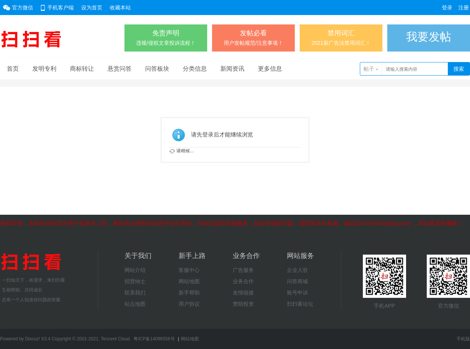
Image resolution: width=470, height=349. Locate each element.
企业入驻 (297, 270)
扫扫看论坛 (300, 304)
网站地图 (189, 281)
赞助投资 (243, 304)
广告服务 (243, 270)
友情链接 (243, 293)
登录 (447, 8)
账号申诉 (297, 293)
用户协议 (189, 304)
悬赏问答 (120, 68)
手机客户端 (60, 8)
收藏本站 (120, 8)
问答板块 (157, 68)
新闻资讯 (232, 68)
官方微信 (22, 8)
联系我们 (135, 293)
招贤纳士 (135, 281)
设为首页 (91, 8)
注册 (463, 8)
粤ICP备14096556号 (153, 338)
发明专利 (44, 68)
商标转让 (82, 68)
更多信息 (270, 68)
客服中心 (189, 270)
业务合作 (243, 281)
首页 (13, 68)
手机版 (463, 338)
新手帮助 (189, 293)
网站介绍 (135, 270)
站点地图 (135, 304)
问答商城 (297, 281)
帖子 (369, 69)
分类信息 (195, 68)
